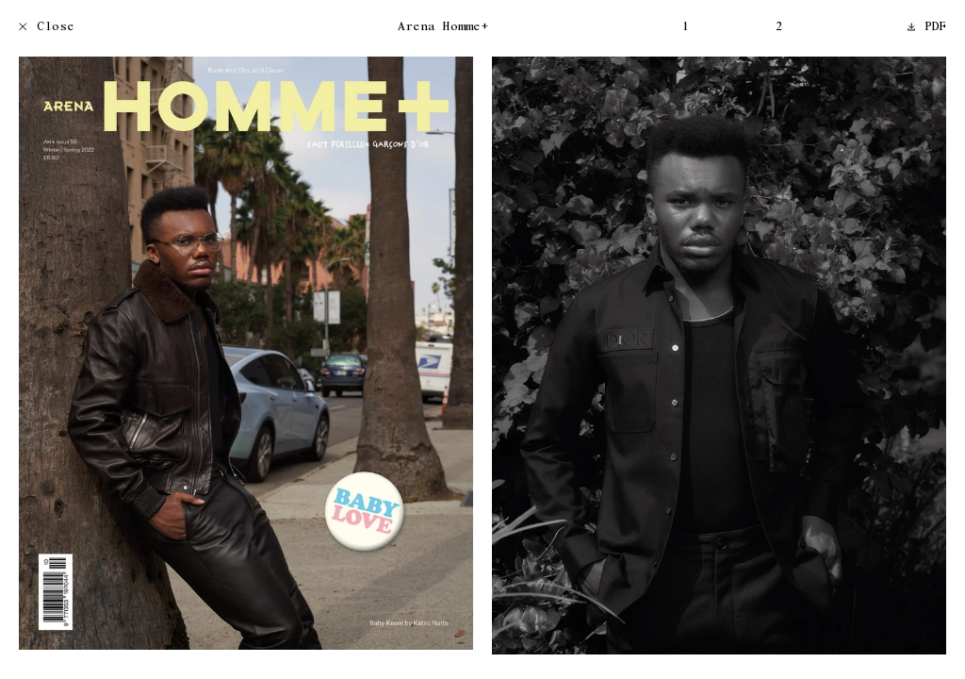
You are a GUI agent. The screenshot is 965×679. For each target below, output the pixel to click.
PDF (927, 28)
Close (46, 28)
